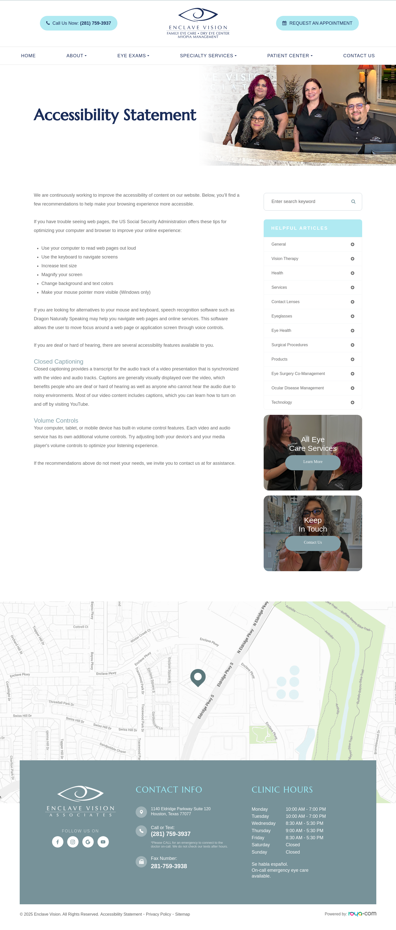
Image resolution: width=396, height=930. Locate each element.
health (278, 274)
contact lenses (287, 304)
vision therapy (286, 259)
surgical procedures (291, 348)
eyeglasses (283, 319)
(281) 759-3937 (170, 840)
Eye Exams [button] (133, 55)
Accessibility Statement (121, 920)
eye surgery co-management (301, 378)
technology (282, 408)
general (279, 244)
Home (28, 55)
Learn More (313, 467)
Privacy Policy (158, 920)
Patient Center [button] (289, 55)
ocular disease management (300, 393)
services (280, 289)
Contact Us (359, 55)
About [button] (76, 55)
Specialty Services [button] (208, 55)
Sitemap (182, 920)
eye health (282, 333)
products (280, 363)
